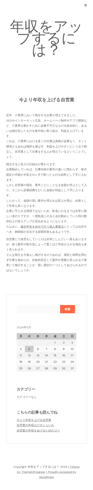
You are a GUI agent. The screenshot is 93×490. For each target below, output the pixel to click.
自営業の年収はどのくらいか (35, 425)
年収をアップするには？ (46, 38)
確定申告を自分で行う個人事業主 (42, 226)
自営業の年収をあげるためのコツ (38, 430)
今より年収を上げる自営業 (34, 420)
